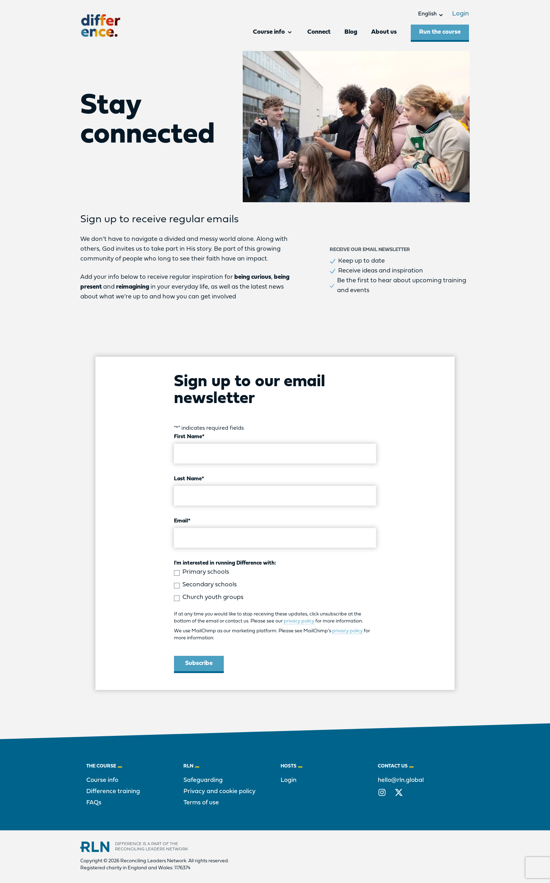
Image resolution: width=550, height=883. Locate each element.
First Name (189, 437)
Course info (102, 780)
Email (182, 521)
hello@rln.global (401, 780)
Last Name (189, 479)
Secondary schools (209, 584)
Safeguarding (203, 780)
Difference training (113, 791)
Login (458, 14)
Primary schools (205, 572)
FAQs (93, 802)
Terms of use (201, 802)
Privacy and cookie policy (219, 791)
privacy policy (299, 621)
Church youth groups (212, 597)
